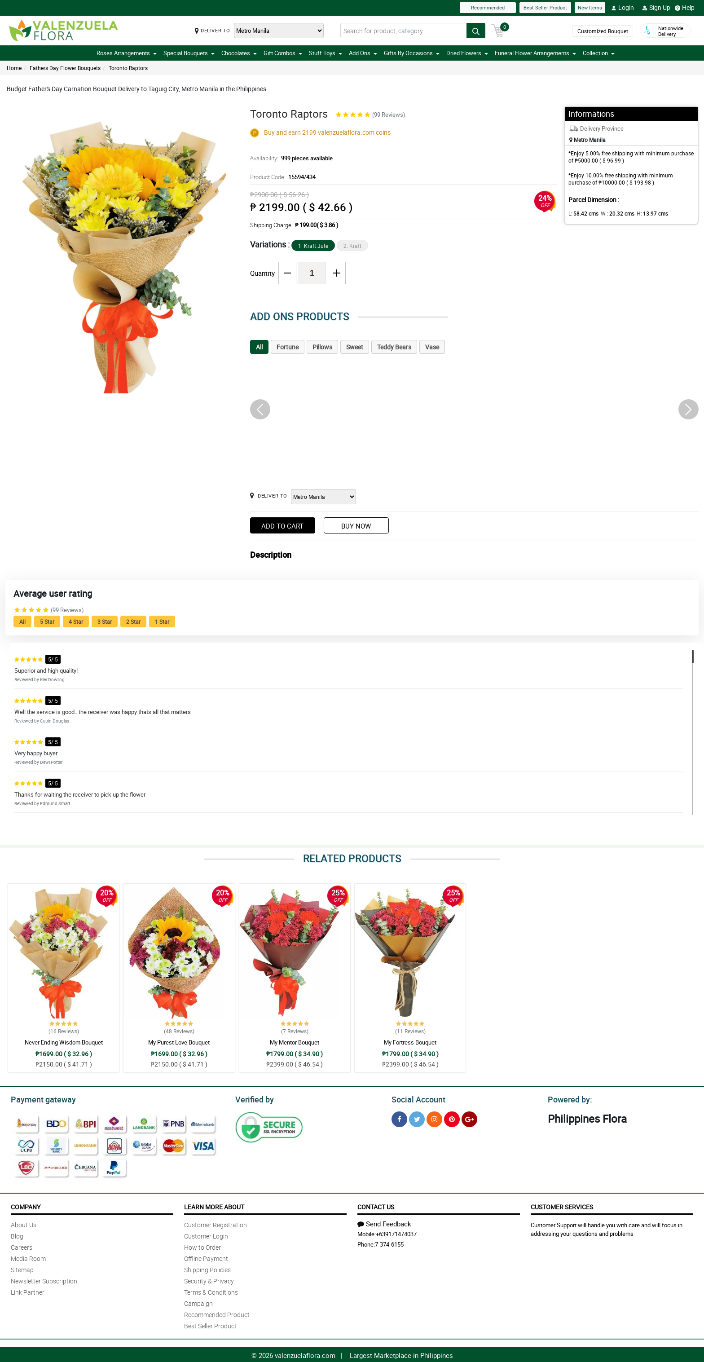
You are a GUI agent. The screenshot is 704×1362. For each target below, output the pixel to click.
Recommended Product (217, 1313)
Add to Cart (282, 525)
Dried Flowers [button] (467, 53)
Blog (17, 1234)
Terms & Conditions (211, 1291)
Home (14, 67)
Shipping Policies (207, 1268)
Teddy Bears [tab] (394, 347)
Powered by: (568, 1098)
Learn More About (214, 1205)
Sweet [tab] (354, 347)
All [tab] (259, 347)
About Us (23, 1223)
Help (685, 8)
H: (645, 213)
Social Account (416, 1098)
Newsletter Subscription (44, 1279)
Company (25, 1205)
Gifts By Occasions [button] (412, 53)
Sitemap (22, 1268)
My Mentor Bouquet (294, 1042)
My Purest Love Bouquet (179, 1042)
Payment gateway (39, 1098)
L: (581, 213)
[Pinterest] (452, 1118)
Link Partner (27, 1291)
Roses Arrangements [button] (127, 53)
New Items (590, 7)
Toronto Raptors (128, 67)
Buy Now (356, 525)
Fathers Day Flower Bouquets (65, 67)
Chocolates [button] (239, 53)
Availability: (289, 158)
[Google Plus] (469, 1118)
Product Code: (281, 177)
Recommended (488, 7)
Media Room (28, 1257)
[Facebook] (399, 1118)
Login (622, 8)
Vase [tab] (432, 347)
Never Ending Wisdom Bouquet (64, 1042)
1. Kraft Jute (313, 245)
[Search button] (475, 30)
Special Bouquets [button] (189, 53)
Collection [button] (599, 53)
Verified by (253, 1098)
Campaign (198, 1302)
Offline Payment (206, 1257)
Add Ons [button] (363, 53)
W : (613, 213)
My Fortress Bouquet (410, 1042)
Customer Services (562, 1205)
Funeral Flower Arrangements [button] (535, 53)
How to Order (202, 1246)
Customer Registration (215, 1223)
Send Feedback (384, 1222)
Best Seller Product (545, 7)
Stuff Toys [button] (325, 53)
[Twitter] (417, 1118)
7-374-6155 (389, 1243)
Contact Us (375, 1205)
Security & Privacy (209, 1279)
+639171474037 (396, 1233)
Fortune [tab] (288, 347)
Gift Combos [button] (283, 53)
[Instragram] (434, 1118)
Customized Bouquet (602, 31)
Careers (21, 1246)
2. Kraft (352, 245)
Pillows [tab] (322, 347)
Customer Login (206, 1234)
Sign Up (656, 8)
